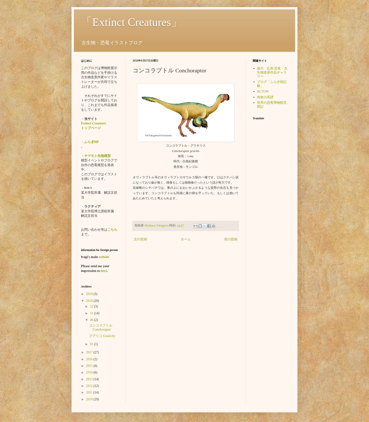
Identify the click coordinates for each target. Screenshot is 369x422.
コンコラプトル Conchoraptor (100, 327)
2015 (90, 366)
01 (92, 344)
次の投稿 (140, 239)
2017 (90, 352)
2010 (90, 399)
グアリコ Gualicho (102, 336)
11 (92, 313)
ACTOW (263, 91)
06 (92, 320)
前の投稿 (230, 239)
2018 (90, 301)
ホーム (186, 239)
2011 (89, 392)
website (104, 257)
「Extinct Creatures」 (131, 22)
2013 (90, 379)
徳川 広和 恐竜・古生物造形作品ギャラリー (272, 72)
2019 (90, 294)
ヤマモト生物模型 (97, 156)
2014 (90, 372)
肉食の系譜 (265, 97)
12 (92, 306)
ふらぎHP (91, 142)
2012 (90, 386)
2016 (90, 359)
